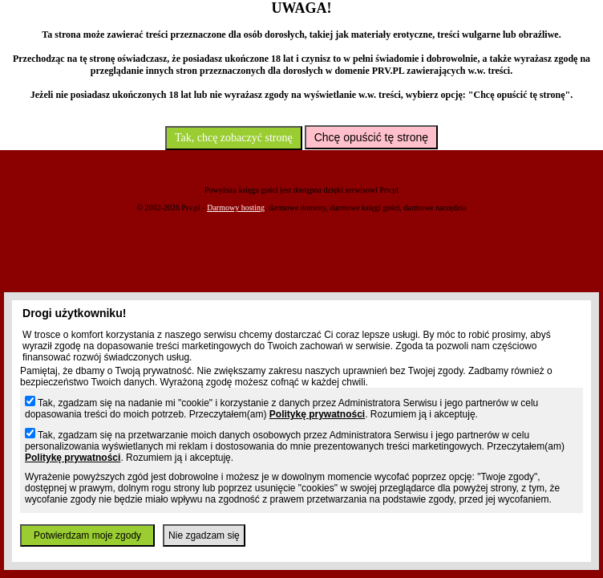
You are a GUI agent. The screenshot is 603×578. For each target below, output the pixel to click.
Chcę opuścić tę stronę (371, 137)
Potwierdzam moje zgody (87, 535)
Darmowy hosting (236, 207)
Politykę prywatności (317, 414)
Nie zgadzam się (204, 535)
